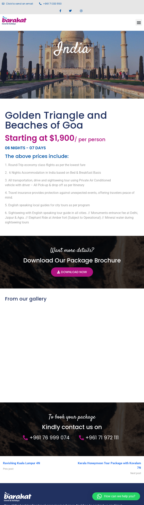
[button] (139, 22)
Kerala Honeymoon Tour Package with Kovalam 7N (109, 376)
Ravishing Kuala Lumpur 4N (21, 374)
